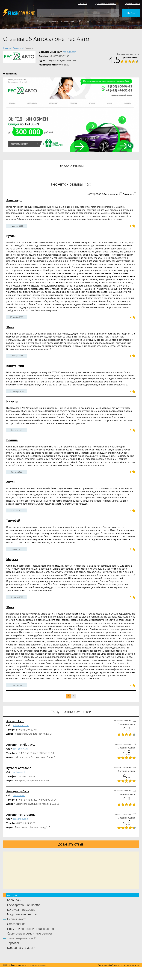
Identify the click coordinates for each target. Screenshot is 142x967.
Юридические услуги (21, 947)
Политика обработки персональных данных (118, 965)
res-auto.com (69, 51)
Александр (14, 200)
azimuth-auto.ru (21, 725)
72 (134, 814)
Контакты (82, 3)
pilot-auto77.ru (20, 748)
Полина (12, 440)
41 (134, 720)
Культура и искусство (21, 909)
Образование (16, 924)
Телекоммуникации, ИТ (22, 938)
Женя (10, 327)
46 (134, 744)
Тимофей (13, 520)
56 (134, 790)
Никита (12, 401)
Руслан (11, 236)
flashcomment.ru (18, 965)
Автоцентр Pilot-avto (21, 744)
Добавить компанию (105, 3)
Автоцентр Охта (17, 791)
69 (134, 767)
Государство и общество (23, 905)
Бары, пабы (15, 900)
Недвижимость (17, 919)
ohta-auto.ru (19, 795)
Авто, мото (14, 895)
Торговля (13, 943)
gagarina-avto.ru (21, 818)
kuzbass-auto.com (22, 772)
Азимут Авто (15, 721)
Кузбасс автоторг (18, 767)
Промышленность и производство (30, 929)
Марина (12, 559)
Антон (10, 482)
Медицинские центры (22, 914)
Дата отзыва (111, 193)
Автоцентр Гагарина (21, 814)
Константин (15, 366)
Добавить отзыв (71, 844)
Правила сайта (132, 3)
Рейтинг (127, 193)
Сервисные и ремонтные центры (29, 933)
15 (138, 54)
